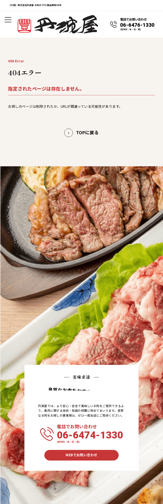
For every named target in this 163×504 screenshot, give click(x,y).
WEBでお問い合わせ (81, 455)
